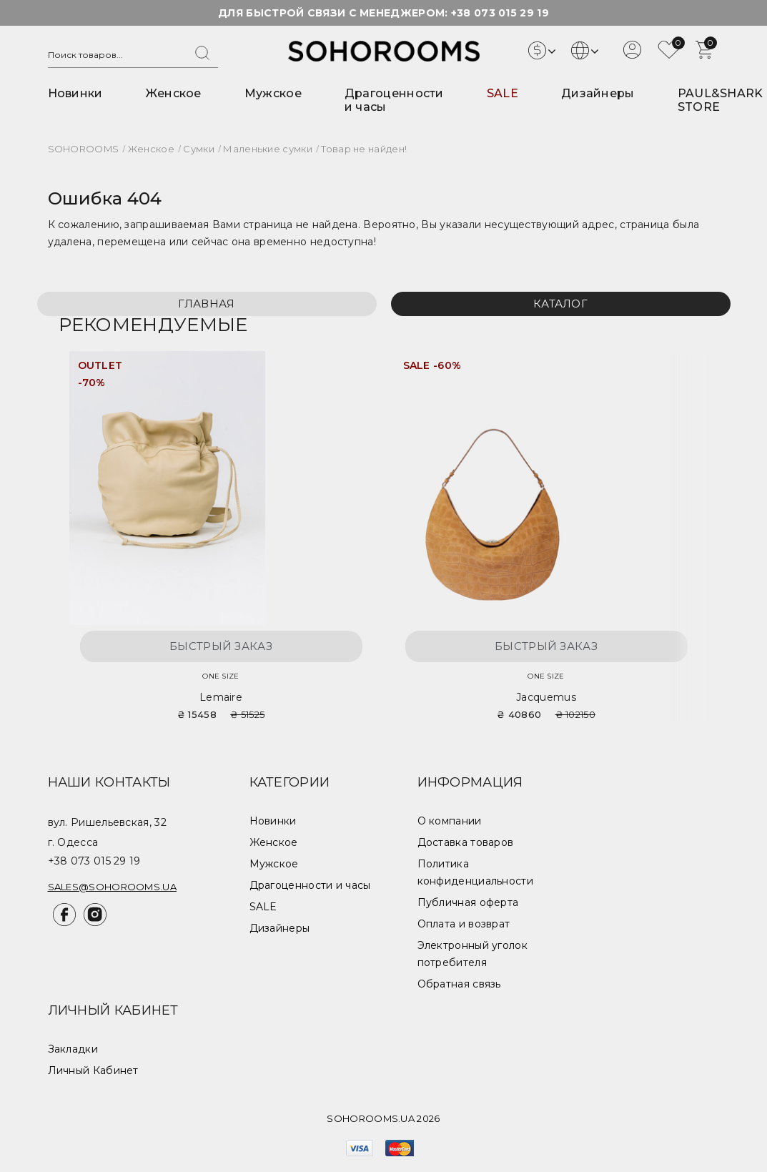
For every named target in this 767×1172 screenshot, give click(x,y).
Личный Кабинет (93, 1070)
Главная (206, 303)
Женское (174, 93)
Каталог (560, 303)
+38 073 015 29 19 (500, 12)
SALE (502, 93)
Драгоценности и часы (310, 885)
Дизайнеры (598, 93)
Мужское (273, 93)
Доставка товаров (465, 842)
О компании (449, 820)
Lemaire (220, 697)
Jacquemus (546, 697)
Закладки (73, 1049)
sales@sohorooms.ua (112, 886)
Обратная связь (459, 984)
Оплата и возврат (463, 923)
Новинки (75, 93)
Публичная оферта (468, 902)
